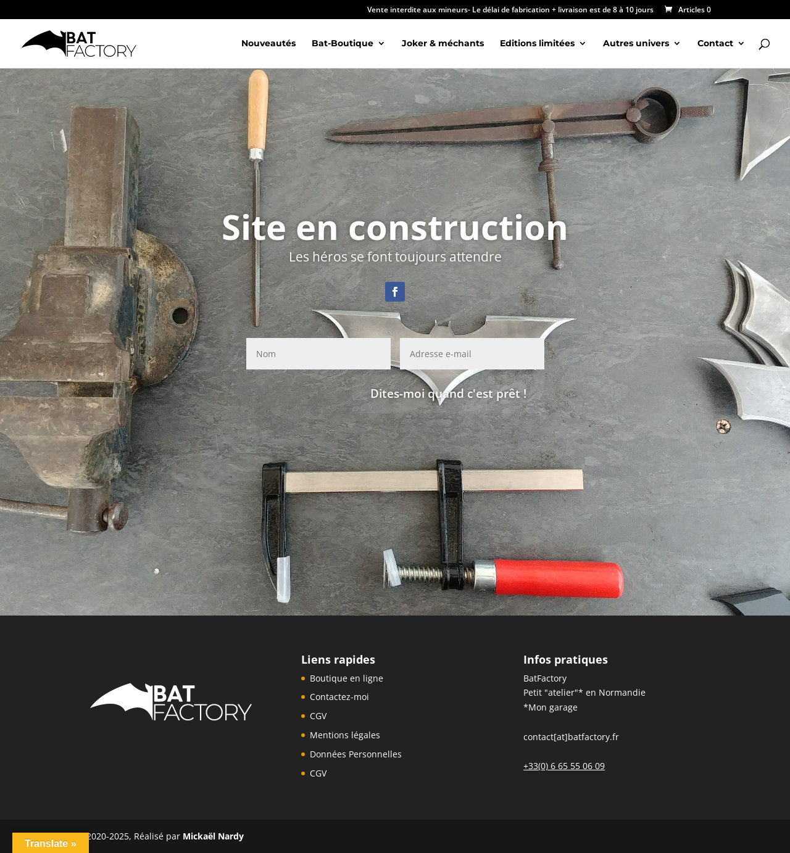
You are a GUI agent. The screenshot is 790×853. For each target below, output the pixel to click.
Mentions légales (345, 735)
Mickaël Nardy (213, 836)
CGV (318, 716)
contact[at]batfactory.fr (571, 737)
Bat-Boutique (342, 44)
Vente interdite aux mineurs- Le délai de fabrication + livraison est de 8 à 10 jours (510, 10)
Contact (715, 44)
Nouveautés (268, 44)
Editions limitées (537, 44)
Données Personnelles (356, 754)
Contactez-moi (339, 697)
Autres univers (636, 44)
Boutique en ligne (346, 678)
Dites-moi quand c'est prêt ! (448, 393)
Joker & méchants (443, 44)
